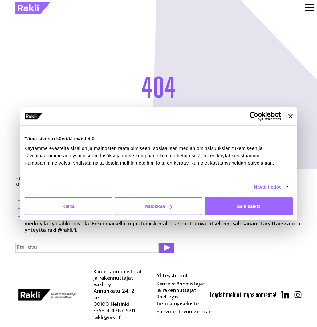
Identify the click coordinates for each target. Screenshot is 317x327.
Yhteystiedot (172, 275)
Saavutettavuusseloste (184, 311)
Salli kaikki (249, 206)
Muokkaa (158, 206)
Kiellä (68, 206)
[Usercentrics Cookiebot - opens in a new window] (254, 116)
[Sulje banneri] (290, 116)
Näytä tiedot (267, 186)
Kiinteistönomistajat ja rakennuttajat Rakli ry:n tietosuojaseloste (180, 293)
